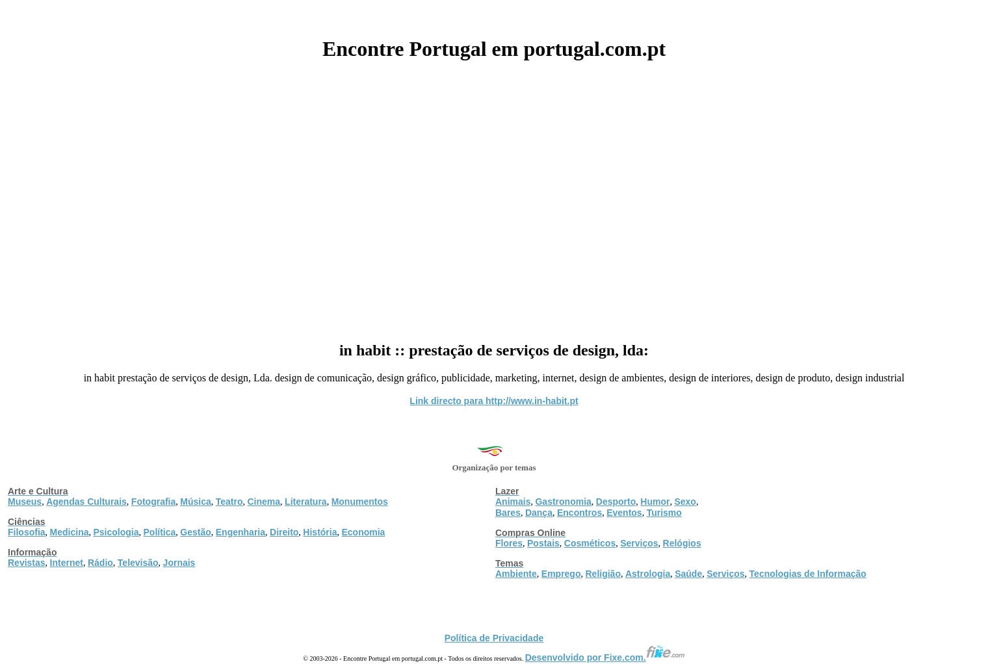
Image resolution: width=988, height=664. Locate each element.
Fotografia (153, 501)
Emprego (561, 573)
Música (195, 501)
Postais (543, 543)
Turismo (664, 512)
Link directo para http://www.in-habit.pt (494, 401)
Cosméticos (590, 543)
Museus (25, 501)
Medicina (69, 532)
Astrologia (647, 573)
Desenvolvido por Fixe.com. (605, 657)
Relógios (682, 543)
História (320, 532)
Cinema (264, 501)
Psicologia (115, 532)
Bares (508, 512)
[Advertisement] (494, 196)
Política (160, 532)
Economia (363, 532)
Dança (538, 512)
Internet (66, 562)
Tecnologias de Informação (807, 573)
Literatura (306, 501)
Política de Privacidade (494, 638)
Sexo (685, 501)
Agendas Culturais (86, 501)
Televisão (138, 562)
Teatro (229, 501)
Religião (602, 573)
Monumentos (360, 501)
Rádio (100, 562)
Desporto (616, 501)
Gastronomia (563, 501)
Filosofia (27, 532)
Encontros (579, 512)
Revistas (27, 562)
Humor (655, 501)
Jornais (179, 562)
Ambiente (516, 573)
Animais (512, 501)
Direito (284, 532)
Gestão (195, 532)
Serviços (639, 543)
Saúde (688, 573)
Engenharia (240, 532)
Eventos (624, 512)
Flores (509, 543)
